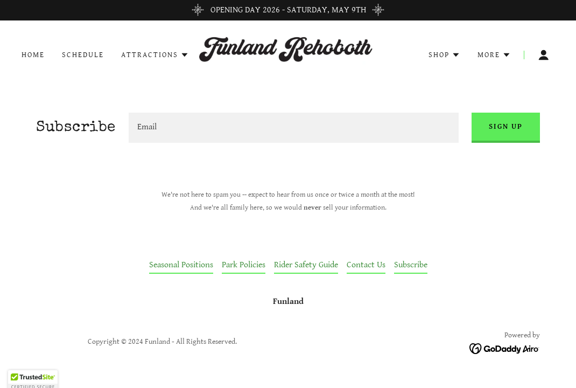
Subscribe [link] (410, 265)
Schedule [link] (83, 55)
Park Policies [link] (243, 265)
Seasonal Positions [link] (181, 265)
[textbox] (294, 128)
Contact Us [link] (366, 265)
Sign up (506, 126)
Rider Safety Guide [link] (306, 265)
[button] (155, 54)
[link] (288, 54)
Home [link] (33, 55)
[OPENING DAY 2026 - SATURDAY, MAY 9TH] (288, 10)
